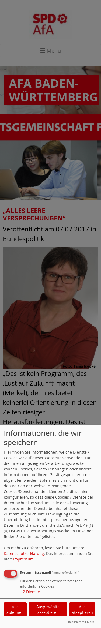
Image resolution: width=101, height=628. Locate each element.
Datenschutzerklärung (24, 553)
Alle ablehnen (15, 609)
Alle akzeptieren (82, 609)
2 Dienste (30, 591)
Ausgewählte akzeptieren (48, 609)
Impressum (23, 559)
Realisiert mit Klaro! (81, 622)
